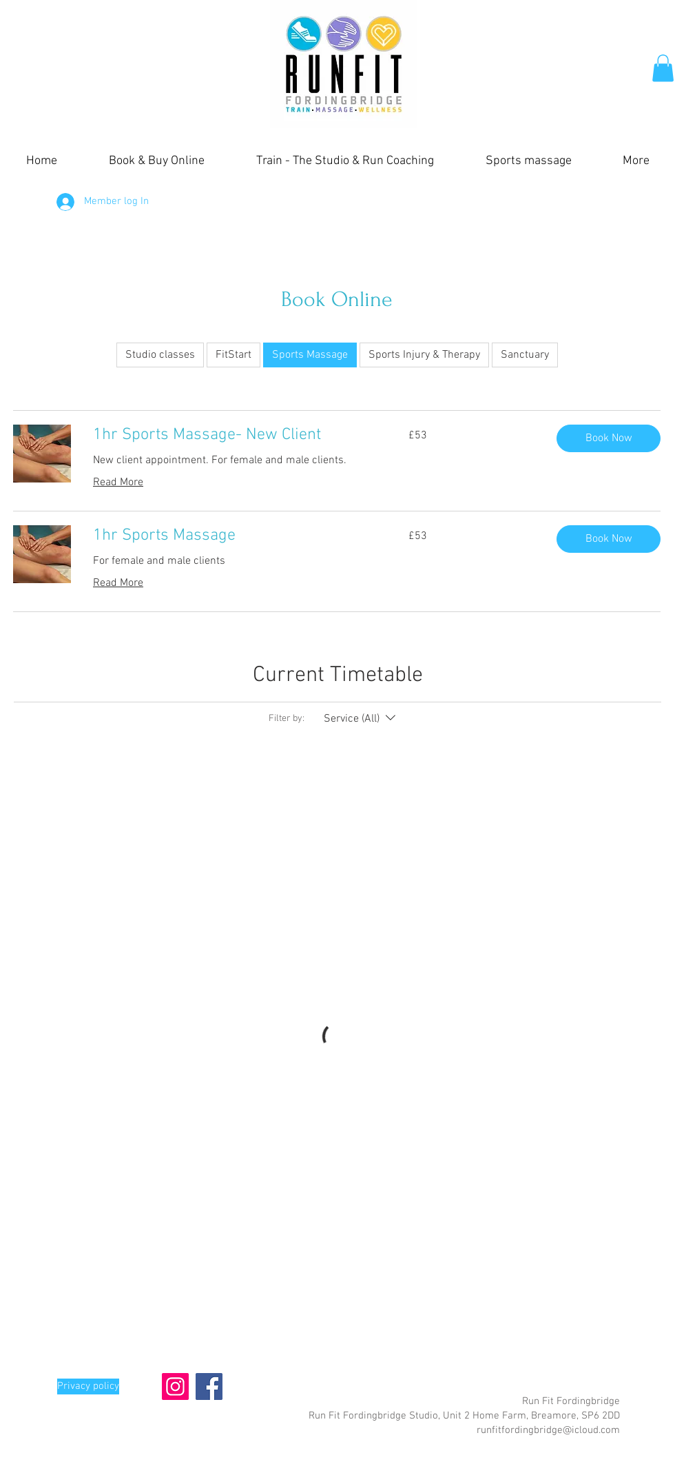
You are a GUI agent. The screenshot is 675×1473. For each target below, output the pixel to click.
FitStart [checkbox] (233, 355)
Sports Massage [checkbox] (310, 355)
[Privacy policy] (88, 1386)
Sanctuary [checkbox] (525, 355)
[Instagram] (175, 1386)
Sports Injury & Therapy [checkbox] (424, 355)
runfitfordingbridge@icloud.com (548, 1430)
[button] (663, 67)
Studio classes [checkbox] (160, 355)
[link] (234, 436)
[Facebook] (209, 1386)
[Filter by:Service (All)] (361, 719)
